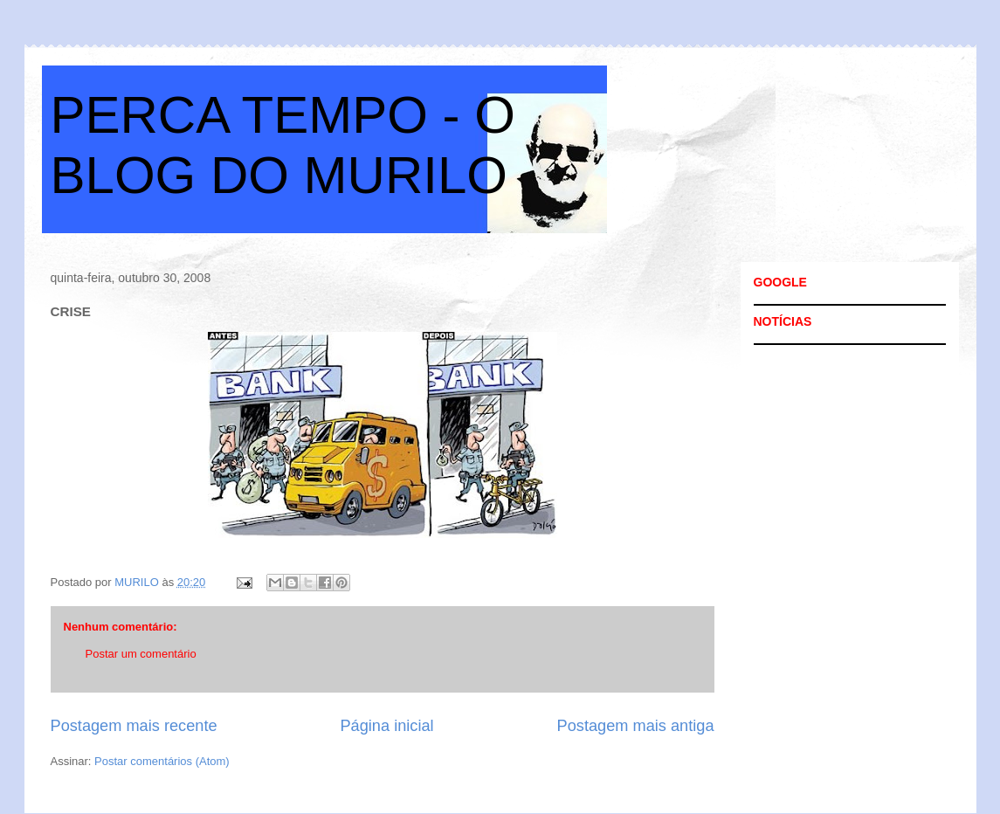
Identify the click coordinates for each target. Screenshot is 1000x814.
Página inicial (386, 726)
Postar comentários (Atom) (162, 761)
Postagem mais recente (134, 726)
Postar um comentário (141, 653)
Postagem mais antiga (635, 726)
